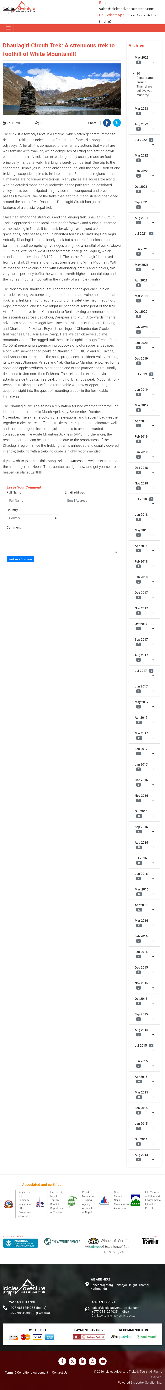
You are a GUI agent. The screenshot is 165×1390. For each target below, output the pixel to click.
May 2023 (141, 60)
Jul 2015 (144, 1045)
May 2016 (141, 892)
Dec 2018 (141, 470)
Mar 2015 (141, 1095)
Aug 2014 (141, 1157)
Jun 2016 (141, 876)
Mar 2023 (141, 111)
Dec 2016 (141, 782)
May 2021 (141, 267)
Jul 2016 (141, 860)
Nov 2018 (141, 486)
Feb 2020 (141, 329)
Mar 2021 (141, 298)
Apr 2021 (141, 283)
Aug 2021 (141, 220)
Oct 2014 (141, 1141)
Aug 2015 (141, 1032)
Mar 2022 (141, 158)
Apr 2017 (141, 720)
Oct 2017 (141, 626)
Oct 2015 (141, 1001)
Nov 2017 (141, 611)
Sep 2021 (141, 204)
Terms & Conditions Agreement (26, 1372)
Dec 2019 (141, 361)
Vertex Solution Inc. (149, 1382)
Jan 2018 (141, 579)
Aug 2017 (141, 657)
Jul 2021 (144, 233)
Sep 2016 (141, 829)
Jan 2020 (141, 345)
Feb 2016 (141, 938)
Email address (75, 492)
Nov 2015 (141, 985)
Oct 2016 (141, 814)
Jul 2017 (144, 671)
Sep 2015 (141, 1017)
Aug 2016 (141, 845)
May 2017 (141, 704)
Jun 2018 (141, 517)
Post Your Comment (20, 559)
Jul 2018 (144, 499)
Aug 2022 (141, 126)
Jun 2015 (141, 1063)
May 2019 (141, 408)
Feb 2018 (141, 564)
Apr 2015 (141, 1079)
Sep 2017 (141, 642)
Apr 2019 (141, 423)
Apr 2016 (141, 907)
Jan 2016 (141, 954)
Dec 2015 (141, 970)
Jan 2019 (141, 454)
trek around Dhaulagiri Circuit (33, 289)
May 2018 (141, 532)
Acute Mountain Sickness (53, 434)
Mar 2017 (141, 735)
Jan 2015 (141, 1126)
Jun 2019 (141, 392)
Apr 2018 (141, 548)
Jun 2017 (141, 689)
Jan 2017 (141, 767)
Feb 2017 (141, 751)
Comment (14, 527)
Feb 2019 (141, 439)
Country (12, 510)
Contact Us (59, 1372)
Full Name (14, 492)
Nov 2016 (141, 798)
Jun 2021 (141, 251)
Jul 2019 (144, 374)
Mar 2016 (141, 923)
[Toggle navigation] (8, 28)
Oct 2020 (141, 314)
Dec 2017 (141, 595)
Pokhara (52, 374)
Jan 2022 (141, 173)
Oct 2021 (141, 189)
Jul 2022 (144, 140)
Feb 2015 (141, 1110)
